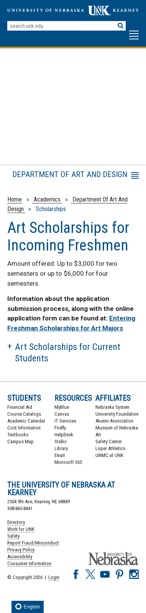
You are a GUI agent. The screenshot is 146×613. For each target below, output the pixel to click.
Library (61, 448)
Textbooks (17, 434)
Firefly (60, 428)
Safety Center (108, 441)
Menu (20, 176)
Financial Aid (19, 407)
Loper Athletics (110, 448)
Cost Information (24, 428)
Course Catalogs (24, 414)
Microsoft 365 (68, 462)
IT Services (65, 421)
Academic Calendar (26, 421)
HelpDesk (63, 434)
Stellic (60, 441)
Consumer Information (29, 563)
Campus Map (20, 441)
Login (53, 577)
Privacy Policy (20, 550)
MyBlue (61, 407)
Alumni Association (114, 421)
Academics (47, 199)
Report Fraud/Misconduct (33, 543)
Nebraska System (112, 407)
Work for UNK (20, 529)
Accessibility (19, 556)
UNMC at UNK (109, 455)
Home (14, 199)
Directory (16, 522)
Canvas (61, 414)
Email (59, 455)
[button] (134, 39)
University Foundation (117, 414)
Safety (13, 536)
